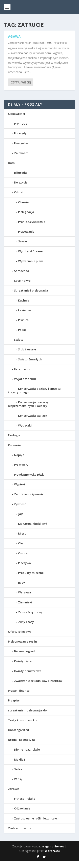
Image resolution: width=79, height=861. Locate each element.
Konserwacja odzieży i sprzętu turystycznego (34, 390)
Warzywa (24, 592)
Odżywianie (22, 808)
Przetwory (21, 465)
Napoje (19, 455)
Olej (21, 543)
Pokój (22, 330)
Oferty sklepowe (19, 632)
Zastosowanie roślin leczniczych (26, 42)
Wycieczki (25, 425)
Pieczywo (24, 563)
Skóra (18, 769)
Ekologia (14, 435)
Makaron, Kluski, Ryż (32, 524)
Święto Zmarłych (30, 359)
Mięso (22, 533)
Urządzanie (22, 369)
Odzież (19, 192)
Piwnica (23, 320)
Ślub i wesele (27, 349)
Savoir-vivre (22, 281)
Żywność (20, 504)
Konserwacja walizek (32, 416)
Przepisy (14, 700)
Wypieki (19, 484)
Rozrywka (21, 143)
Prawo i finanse (18, 690)
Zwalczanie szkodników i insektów (38, 681)
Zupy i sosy (26, 622)
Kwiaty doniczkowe (27, 671)
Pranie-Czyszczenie (31, 222)
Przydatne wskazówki (29, 474)
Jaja (21, 514)
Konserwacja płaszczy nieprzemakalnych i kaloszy (28, 404)
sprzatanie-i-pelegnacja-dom (29, 710)
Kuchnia (23, 300)
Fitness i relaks (24, 798)
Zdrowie (13, 789)
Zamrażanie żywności (29, 494)
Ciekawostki (16, 114)
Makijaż (19, 759)
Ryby (21, 582)
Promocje (20, 123)
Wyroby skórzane (30, 251)
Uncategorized (18, 730)
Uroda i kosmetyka (21, 740)
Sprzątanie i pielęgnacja (31, 290)
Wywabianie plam (30, 261)
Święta (19, 339)
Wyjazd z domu (25, 379)
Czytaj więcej (20, 82)
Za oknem (21, 153)
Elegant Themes (53, 846)
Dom (11, 163)
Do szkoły (21, 182)
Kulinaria (14, 445)
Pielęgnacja (26, 212)
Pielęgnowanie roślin (22, 641)
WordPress (52, 851)
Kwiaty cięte (22, 661)
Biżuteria (20, 173)
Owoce (22, 553)
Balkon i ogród (24, 651)
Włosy (18, 779)
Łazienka (24, 310)
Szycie (22, 241)
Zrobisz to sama (19, 828)
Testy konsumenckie (22, 720)
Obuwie (23, 202)
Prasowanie (26, 231)
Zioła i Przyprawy (30, 612)
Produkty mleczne (31, 573)
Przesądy (20, 133)
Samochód (21, 271)
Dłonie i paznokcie (27, 749)
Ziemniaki (25, 602)
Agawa (14, 36)
